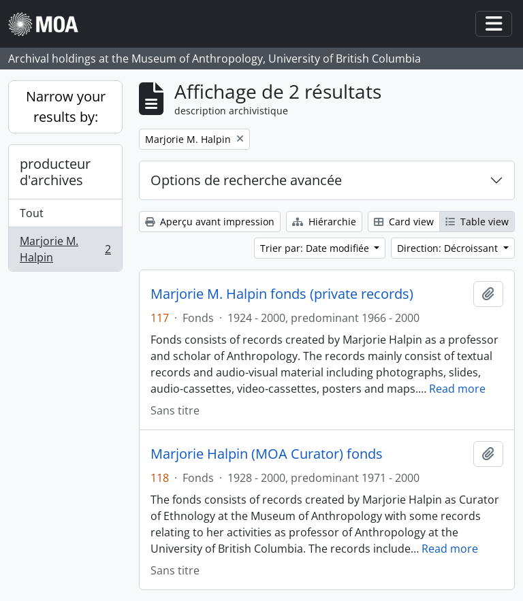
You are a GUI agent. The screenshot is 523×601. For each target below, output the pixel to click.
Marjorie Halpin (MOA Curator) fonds (266, 454)
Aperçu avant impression (209, 221)
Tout (32, 213)
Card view (404, 221)
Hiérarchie (324, 221)
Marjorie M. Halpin (65, 249)
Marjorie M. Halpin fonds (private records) (281, 294)
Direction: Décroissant (449, 248)
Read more (457, 388)
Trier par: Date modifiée (316, 248)
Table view (477, 221)
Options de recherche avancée (246, 180)
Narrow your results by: (66, 106)
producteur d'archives (55, 172)
